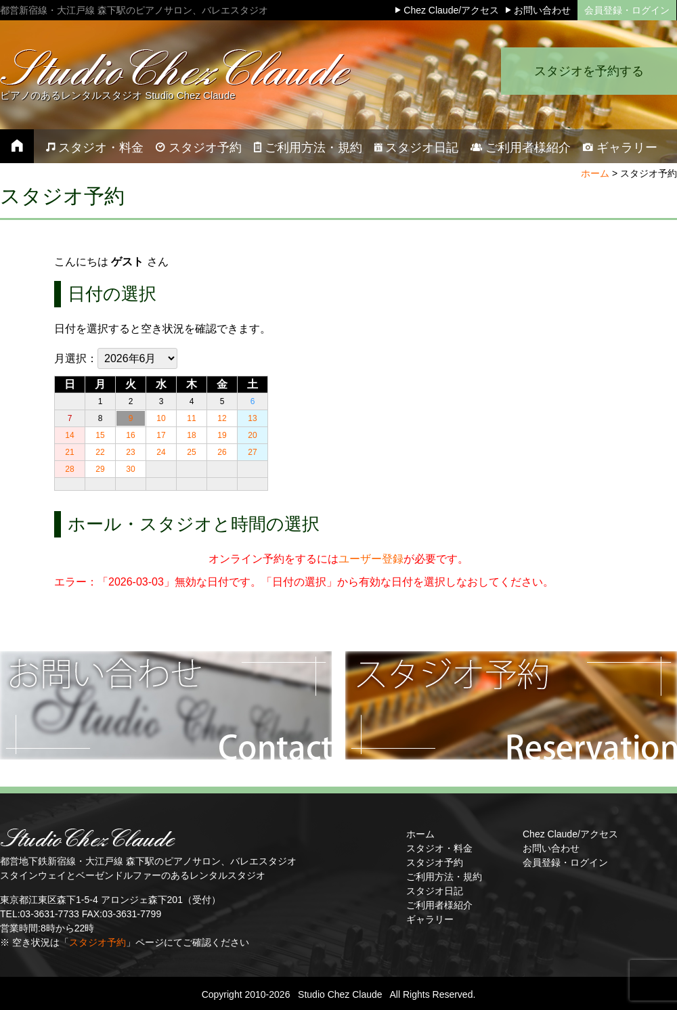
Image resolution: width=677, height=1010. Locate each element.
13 (252, 418)
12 (221, 418)
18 (191, 435)
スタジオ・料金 (439, 848)
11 (191, 418)
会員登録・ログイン (627, 10)
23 (130, 452)
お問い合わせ (551, 848)
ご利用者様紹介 (439, 905)
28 (69, 469)
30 (130, 469)
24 (160, 452)
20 (252, 435)
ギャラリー (430, 919)
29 (99, 469)
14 (69, 435)
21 (69, 452)
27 (252, 452)
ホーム (595, 173)
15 (99, 435)
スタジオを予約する (589, 71)
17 (160, 435)
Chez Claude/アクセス (570, 834)
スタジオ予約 (97, 942)
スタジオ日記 (434, 890)
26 (221, 452)
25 (191, 452)
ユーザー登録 (370, 559)
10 (160, 418)
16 (130, 435)
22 (99, 452)
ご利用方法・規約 (444, 876)
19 (221, 435)
